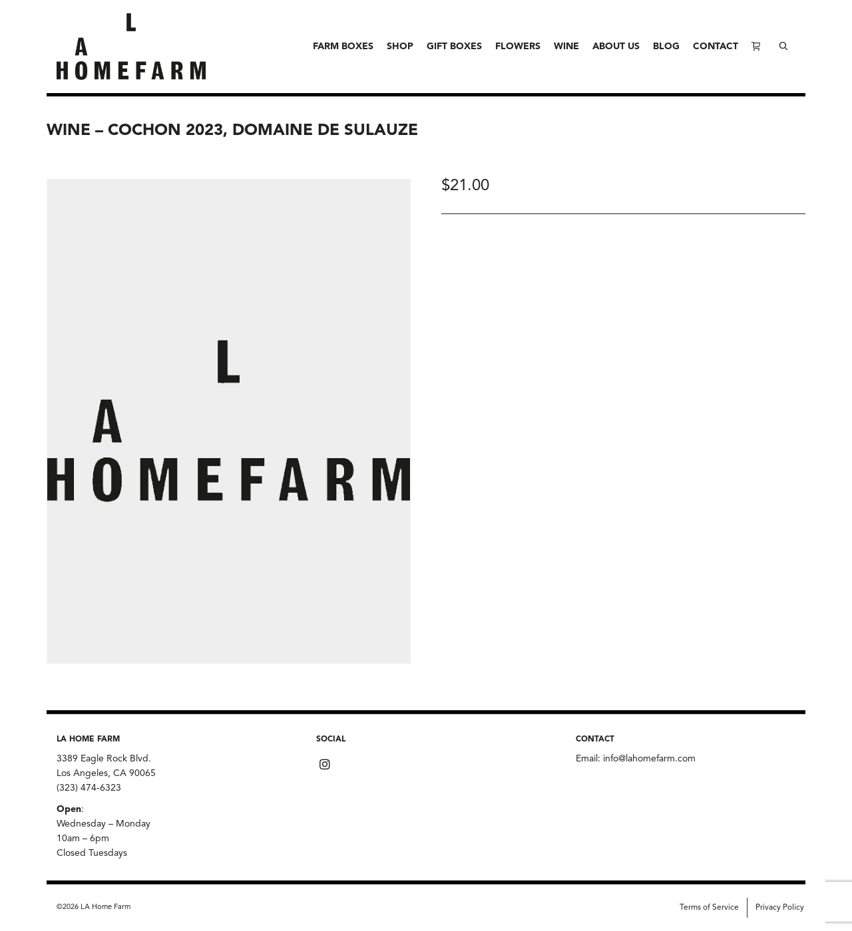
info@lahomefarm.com (649, 758)
